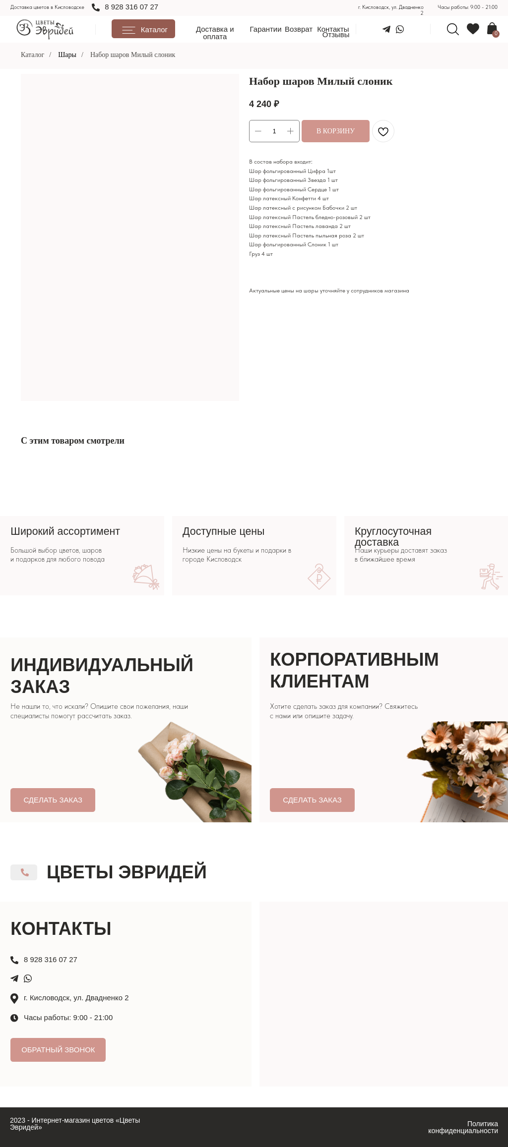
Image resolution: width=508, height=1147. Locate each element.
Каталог (32, 54)
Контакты (333, 29)
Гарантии (266, 29)
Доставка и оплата (215, 33)
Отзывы (336, 34)
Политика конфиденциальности (463, 1127)
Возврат (299, 29)
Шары (67, 54)
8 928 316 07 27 (131, 6)
